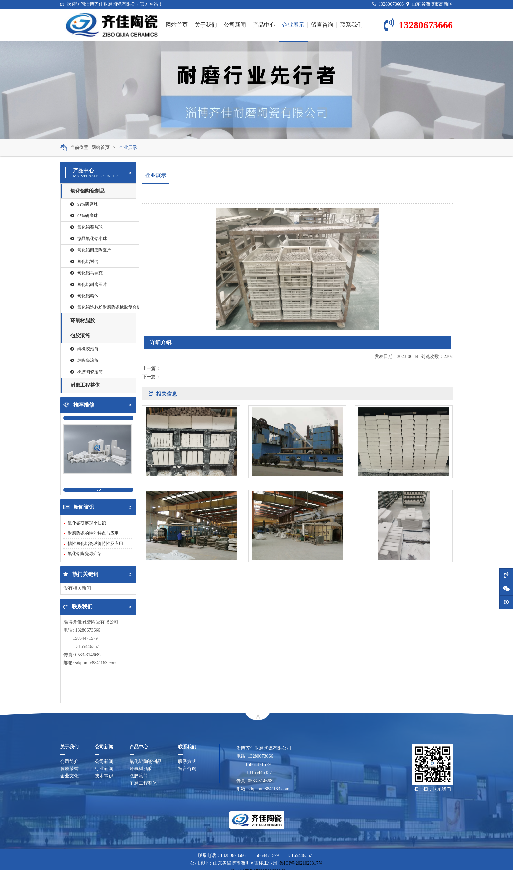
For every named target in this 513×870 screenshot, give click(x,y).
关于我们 (206, 25)
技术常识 (104, 775)
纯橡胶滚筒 (84, 348)
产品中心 (264, 25)
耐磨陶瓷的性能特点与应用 (93, 533)
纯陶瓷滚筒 (84, 360)
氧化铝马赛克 (86, 272)
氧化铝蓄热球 (86, 227)
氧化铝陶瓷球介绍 (85, 553)
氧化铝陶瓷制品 (87, 191)
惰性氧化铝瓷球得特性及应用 (95, 543)
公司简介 (69, 761)
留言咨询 (322, 25)
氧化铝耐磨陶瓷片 (90, 250)
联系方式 (187, 761)
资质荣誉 (69, 768)
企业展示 (293, 31)
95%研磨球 (84, 215)
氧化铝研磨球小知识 (87, 523)
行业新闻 (104, 768)
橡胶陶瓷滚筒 (86, 371)
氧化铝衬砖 (84, 261)
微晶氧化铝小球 (88, 238)
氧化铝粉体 (84, 295)
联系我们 (351, 25)
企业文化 (69, 775)
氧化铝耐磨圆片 (88, 284)
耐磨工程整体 (85, 385)
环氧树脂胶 (82, 320)
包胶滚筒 (80, 335)
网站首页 (177, 25)
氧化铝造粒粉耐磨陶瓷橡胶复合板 (104, 307)
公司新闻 (235, 25)
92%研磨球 (84, 204)
